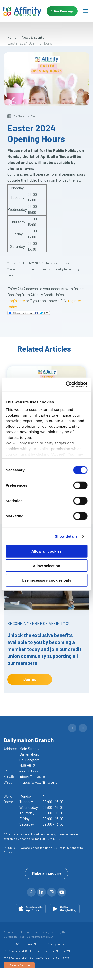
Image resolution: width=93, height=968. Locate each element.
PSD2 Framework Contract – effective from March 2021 (37, 951)
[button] (72, 728)
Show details (66, 536)
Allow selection (46, 566)
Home (12, 37)
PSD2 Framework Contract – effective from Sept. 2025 (36, 958)
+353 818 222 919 (32, 771)
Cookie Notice (33, 944)
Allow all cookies (46, 551)
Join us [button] (29, 679)
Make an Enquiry (46, 872)
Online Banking (61, 11)
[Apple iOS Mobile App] (31, 908)
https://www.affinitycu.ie (40, 782)
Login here (16, 300)
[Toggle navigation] (85, 11)
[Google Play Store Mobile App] (65, 908)
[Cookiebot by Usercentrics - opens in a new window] (66, 384)
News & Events (35, 37)
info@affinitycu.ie (33, 776)
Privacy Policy (55, 944)
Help (6, 944)
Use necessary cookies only (46, 580)
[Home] (20, 11)
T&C (17, 944)
